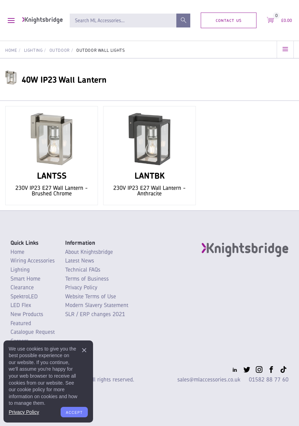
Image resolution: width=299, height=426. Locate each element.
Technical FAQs (82, 269)
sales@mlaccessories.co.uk (208, 379)
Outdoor (59, 50)
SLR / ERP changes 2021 (95, 314)
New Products (26, 314)
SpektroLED (24, 296)
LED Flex (20, 305)
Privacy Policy (81, 287)
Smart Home (25, 278)
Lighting (33, 50)
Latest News (79, 260)
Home (11, 50)
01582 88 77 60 (269, 379)
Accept (74, 412)
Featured (20, 323)
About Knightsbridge (89, 252)
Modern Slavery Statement (96, 305)
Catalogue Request (32, 332)
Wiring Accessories (32, 260)
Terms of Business (87, 278)
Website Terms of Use (90, 296)
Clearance (22, 287)
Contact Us (229, 20)
